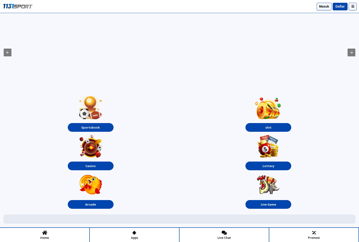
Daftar (340, 6)
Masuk (324, 6)
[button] (7, 52)
